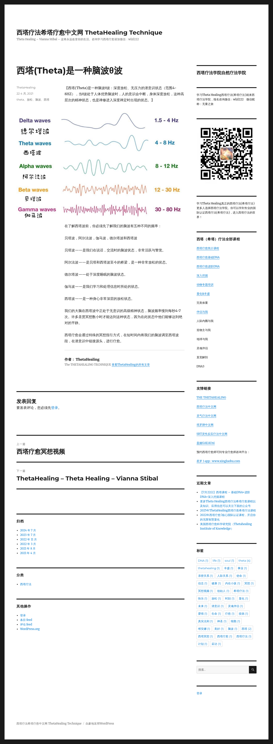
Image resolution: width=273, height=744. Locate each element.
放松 (29, 99)
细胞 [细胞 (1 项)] (235, 621)
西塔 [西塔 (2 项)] (246, 628)
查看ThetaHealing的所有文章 (131, 364)
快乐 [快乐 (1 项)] (202, 598)
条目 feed (26, 620)
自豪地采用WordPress (100, 723)
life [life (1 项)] (216, 560)
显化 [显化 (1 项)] (243, 598)
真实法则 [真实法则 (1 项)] (205, 621)
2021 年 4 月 (28, 553)
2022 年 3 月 (28, 544)
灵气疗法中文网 (206, 416)
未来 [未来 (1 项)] (202, 606)
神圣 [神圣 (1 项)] (221, 621)
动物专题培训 (205, 284)
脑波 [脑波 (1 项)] (232, 628)
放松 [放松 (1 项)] (216, 598)
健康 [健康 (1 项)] (216, 583)
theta (20, 99)
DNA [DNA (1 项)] (203, 560)
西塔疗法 (25, 584)
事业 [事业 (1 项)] (242, 568)
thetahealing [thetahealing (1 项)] (209, 568)
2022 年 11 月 (28, 539)
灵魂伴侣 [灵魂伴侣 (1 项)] (235, 606)
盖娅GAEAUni (206, 443)
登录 (54, 407)
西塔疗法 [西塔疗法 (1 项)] (243, 636)
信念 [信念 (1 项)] (202, 583)
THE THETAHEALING (211, 397)
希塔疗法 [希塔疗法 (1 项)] (241, 591)
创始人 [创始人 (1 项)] (223, 591)
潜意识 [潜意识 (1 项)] (218, 606)
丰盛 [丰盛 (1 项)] (228, 568)
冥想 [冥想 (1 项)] (249, 583)
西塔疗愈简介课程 (208, 248)
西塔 (46, 99)
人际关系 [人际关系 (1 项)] (224, 575)
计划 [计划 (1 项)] (202, 644)
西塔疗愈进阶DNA (208, 266)
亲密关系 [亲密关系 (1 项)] (205, 575)
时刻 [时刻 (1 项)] (229, 598)
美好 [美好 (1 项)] (219, 628)
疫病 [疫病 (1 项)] (243, 613)
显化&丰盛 (203, 294)
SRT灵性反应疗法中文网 (212, 434)
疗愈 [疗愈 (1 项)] (229, 613)
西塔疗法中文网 (206, 406)
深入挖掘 (202, 275)
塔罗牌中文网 (205, 425)
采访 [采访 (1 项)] (216, 644)
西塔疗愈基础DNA (208, 257)
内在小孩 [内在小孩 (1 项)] (232, 583)
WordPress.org (30, 629)
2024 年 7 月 (28, 530)
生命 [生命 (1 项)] (216, 613)
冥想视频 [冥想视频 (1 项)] (205, 591)
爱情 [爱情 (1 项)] (202, 613)
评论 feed (26, 624)
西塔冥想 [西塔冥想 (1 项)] (205, 636)
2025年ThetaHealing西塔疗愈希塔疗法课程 (228, 510)
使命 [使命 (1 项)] (241, 575)
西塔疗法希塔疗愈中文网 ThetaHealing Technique (89, 32)
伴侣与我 (202, 312)
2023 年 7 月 (28, 535)
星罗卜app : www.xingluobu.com (218, 461)
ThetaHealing (25, 87)
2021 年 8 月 (28, 548)
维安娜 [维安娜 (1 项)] (204, 628)
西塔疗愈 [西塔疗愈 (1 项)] (224, 636)
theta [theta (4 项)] (244, 560)
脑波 (38, 99)
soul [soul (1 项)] (229, 560)
